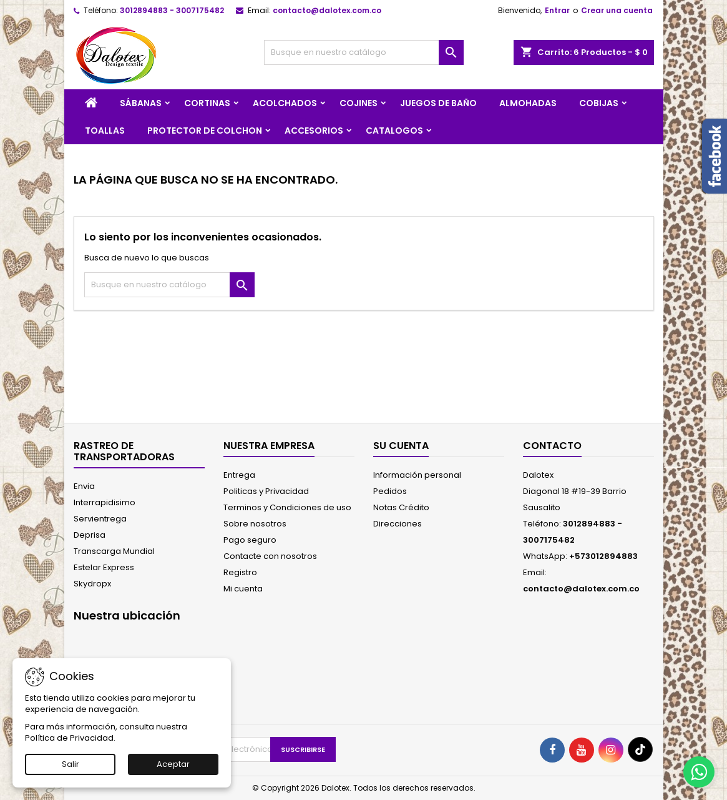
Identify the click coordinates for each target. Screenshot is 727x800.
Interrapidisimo (104, 502)
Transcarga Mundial (114, 551)
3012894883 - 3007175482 (172, 10)
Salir (70, 764)
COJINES (358, 103)
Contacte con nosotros (270, 556)
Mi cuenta (243, 589)
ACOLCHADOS (285, 103)
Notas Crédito (401, 507)
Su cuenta (401, 445)
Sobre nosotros (254, 524)
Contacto (552, 445)
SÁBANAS (141, 103)
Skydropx (92, 584)
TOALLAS (105, 130)
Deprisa (89, 535)
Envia (84, 486)
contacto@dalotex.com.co (327, 10)
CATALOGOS (394, 130)
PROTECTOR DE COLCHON (204, 130)
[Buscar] (364, 52)
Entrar (557, 10)
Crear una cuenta (617, 10)
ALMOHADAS (528, 103)
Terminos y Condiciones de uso (287, 507)
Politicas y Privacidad (266, 491)
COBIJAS (598, 103)
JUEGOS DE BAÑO (438, 103)
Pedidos (390, 491)
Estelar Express (104, 567)
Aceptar (173, 764)
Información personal (417, 475)
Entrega (239, 475)
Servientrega (100, 519)
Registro (240, 572)
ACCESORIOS (314, 130)
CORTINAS (207, 103)
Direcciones (397, 524)
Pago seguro (249, 540)
